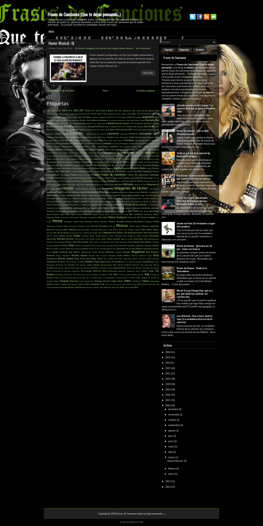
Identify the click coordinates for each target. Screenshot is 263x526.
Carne (94, 137)
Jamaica (62, 195)
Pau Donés (90, 239)
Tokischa (134, 274)
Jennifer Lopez (87, 195)
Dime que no (106, 156)
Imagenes (108, 188)
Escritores (95, 168)
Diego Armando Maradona (89, 156)
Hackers (53, 184)
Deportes (112, 152)
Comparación (65, 143)
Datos (145, 149)
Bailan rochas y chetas (63, 123)
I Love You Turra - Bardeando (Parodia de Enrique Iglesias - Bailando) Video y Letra (192, 201)
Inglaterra (51, 192)
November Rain (140, 232)
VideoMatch (136, 281)
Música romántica (150, 226)
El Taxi (57, 165)
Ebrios (115, 159)
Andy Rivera (67, 117)
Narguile (58, 229)
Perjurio (50, 242)
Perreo (62, 242)
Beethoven (59, 126)
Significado (148, 261)
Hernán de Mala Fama (104, 184)
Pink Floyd (114, 242)
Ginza (156, 178)
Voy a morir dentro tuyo (127, 284)
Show (108, 261)
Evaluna (155, 168)
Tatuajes (146, 268)
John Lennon (133, 195)
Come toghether (152, 140)
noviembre (173, 414)
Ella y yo (110, 165)
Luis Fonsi (133, 211)
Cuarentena (102, 146)
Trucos (50, 277)
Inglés (60, 192)
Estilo (149, 168)
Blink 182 (121, 126)
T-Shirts (128, 268)
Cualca (93, 146)
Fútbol (76, 177)
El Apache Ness (54, 162)
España (117, 168)
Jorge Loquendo (146, 195)
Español (125, 168)
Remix (58, 255)
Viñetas (57, 284)
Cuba (121, 146)
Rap (70, 252)
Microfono (139, 221)
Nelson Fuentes (91, 229)
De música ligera (66, 152)
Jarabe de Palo (74, 195)
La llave (152, 201)
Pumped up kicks (58, 248)
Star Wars (75, 268)
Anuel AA (130, 117)
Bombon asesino (86, 129)
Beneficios (69, 126)
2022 (167, 373)
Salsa (93, 258)
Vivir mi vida (110, 284)
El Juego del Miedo (135, 162)
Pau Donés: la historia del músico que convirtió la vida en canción (194, 177)
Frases (96, 174)
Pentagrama (153, 239)
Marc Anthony (135, 214)
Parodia (61, 238)
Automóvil (103, 120)
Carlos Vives (76, 137)
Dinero (114, 156)
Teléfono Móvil (99, 271)
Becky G (50, 126)
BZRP (129, 129)
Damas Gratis (122, 149)
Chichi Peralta (148, 137)
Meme (122, 48)
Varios (81, 281)
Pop (71, 245)
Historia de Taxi (139, 184)
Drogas (80, 159)
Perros (69, 242)
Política (64, 245)
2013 (59, 110)
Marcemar (148, 214)
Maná (101, 214)
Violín (87, 284)
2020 (167, 384)
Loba (153, 208)
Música (129, 48)
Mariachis (64, 217)
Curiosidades (82, 149)
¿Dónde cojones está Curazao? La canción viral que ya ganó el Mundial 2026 (196, 108)
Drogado (73, 159)
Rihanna (134, 255)
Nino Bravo (147, 229)
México (112, 221)
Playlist (50, 245)
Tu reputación (109, 277)
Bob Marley (149, 126)
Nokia (100, 232)
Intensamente (134, 192)
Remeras (51, 255)
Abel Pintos (136, 110)
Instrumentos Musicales (97, 192)
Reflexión (110, 252)
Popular (169, 50)
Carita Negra (64, 137)
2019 (167, 389)
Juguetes (127, 198)
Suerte (94, 267)
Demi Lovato (93, 152)
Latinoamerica (80, 208)
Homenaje (51, 188)
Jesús (96, 195)
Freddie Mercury (54, 177)
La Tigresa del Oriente (98, 204)
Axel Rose (130, 120)
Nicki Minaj (113, 229)
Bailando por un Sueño (92, 123)
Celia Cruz (101, 137)
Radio (139, 248)
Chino (62, 140)
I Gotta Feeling (81, 188)
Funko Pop (67, 178)
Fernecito (121, 171)
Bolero (75, 129)
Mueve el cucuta (70, 226)
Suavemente (85, 268)
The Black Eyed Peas (63, 274)
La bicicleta (104, 201)
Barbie (133, 123)
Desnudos (140, 152)
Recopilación (86, 252)
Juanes (98, 198)
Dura (107, 159)
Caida (156, 129)
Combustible (140, 140)
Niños (156, 229)
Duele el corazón (92, 159)
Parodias (70, 238)
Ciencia (90, 140)
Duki (103, 159)
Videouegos (154, 281)
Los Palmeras (72, 211)
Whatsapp (64, 287)
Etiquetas (184, 50)
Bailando (77, 123)
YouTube (134, 287)
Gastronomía (118, 178)
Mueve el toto (84, 226)
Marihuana (74, 217)
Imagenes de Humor (96, 48)
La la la (144, 201)
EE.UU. (143, 159)
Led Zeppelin (92, 208)
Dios (120, 156)
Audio (83, 120)
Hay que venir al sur (76, 184)
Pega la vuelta (127, 239)
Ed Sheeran (124, 159)
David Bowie (52, 152)
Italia (49, 195)
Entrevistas (76, 168)
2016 (75, 110)
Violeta (80, 284)
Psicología (148, 245)
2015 (70, 110)
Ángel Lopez (77, 117)
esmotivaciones (107, 168)
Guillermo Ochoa (100, 181)
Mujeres (95, 226)
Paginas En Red (136, 522)
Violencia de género (69, 284)
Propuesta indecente (135, 245)
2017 (81, 110)
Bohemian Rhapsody (63, 129)
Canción (76, 133)
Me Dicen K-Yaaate (146, 217)
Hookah (59, 188)
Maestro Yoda (58, 214)
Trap (146, 274)
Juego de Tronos (107, 198)
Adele (157, 110)
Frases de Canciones (113, 174)
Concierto (89, 143)
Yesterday (107, 287)
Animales (87, 117)
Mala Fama (70, 214)
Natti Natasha (69, 229)
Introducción (154, 192)
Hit (157, 184)
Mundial (103, 226)
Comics (49, 143)
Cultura (146, 146)
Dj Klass (143, 156)
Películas (138, 238)
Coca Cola (113, 140)
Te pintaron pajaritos (70, 271)
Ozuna (118, 235)
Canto (49, 137)
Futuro (82, 177)
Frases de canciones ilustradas (143, 174)
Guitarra (111, 181)
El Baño (107, 162)
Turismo (119, 277)
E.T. (111, 159)
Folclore (156, 171)
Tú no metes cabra (94, 277)
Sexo (82, 261)
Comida (56, 143)
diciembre (173, 409)
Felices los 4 (109, 171)
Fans (90, 171)
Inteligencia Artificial (119, 192)
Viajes (120, 281)
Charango (124, 137)
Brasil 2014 (115, 129)
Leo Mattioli (104, 208)
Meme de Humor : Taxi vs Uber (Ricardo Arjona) (193, 132)
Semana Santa (145, 258)
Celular (109, 137)
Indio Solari (154, 188)
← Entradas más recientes (61, 90)
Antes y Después (99, 117)
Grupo (68, 181)
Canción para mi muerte (95, 134)
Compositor (78, 143)
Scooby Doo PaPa (115, 258)
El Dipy (123, 162)
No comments (143, 48)
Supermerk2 (119, 267)
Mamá (95, 214)
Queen (85, 248)
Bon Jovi (97, 129)
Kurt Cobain (112, 48)
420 (115, 110)
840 (119, 110)
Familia (75, 171)
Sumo (110, 268)
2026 (103, 110)
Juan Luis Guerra (59, 198)
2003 (49, 110)
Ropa (76, 258)
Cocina (120, 140)
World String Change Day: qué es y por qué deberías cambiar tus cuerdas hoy (195, 293)
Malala (79, 214)
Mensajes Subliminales (74, 221)
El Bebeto (115, 162)
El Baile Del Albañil (82, 162)
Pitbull (137, 242)
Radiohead (146, 248)
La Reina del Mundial (68, 204)
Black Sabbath (111, 126)
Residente (66, 255)
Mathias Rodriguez (117, 217)
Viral (102, 284)
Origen (77, 235)
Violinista (94, 284)
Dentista (104, 152)
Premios (77, 245)
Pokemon (57, 245)
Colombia (129, 140)
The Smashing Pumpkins (96, 274)
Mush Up (111, 226)
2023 (92, 110)
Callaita (50, 134)
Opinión (69, 236)
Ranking (64, 252)
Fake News (65, 171)
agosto (172, 430)
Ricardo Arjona (79, 255)
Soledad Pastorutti (132, 265)
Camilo (66, 133)
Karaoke (145, 198)
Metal (96, 221)
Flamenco (147, 171)
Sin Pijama (81, 265)
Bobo (157, 126)
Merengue (89, 221)
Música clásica (135, 226)
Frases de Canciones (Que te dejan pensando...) (84, 14)
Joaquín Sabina (120, 195)
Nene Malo (102, 229)
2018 (87, 110)
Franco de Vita (83, 175)
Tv (128, 277)
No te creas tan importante (80, 232)
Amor (134, 113)
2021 (167, 378)
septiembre (174, 425)
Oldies (62, 235)
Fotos (74, 174)
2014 (64, 110)
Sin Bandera (69, 265)
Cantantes (145, 133)
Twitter (133, 277)
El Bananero (97, 162)
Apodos (139, 117)
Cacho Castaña (148, 129)
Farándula (98, 171)
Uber (138, 277)
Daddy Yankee (96, 149)
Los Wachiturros (120, 211)
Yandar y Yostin (93, 287)
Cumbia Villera (54, 149)
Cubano (127, 146)
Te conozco (56, 271)
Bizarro (101, 126)
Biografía (92, 126)
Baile (105, 123)
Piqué (130, 242)
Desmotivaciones (126, 152)
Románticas (52, 258)
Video (127, 281)
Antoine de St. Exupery (116, 117)
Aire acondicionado (82, 113)
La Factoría (135, 201)
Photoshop (83, 242)
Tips (115, 274)
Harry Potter (62, 184)
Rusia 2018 (85, 258)
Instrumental (78, 192)
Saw (105, 258)
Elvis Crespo (129, 165)
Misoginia (149, 221)
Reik (148, 252)
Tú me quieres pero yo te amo (73, 277)
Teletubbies (112, 271)
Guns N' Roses (136, 181)
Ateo (69, 120)
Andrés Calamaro (54, 117)
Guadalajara (76, 181)
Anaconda (155, 113)
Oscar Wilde (95, 236)
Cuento (134, 146)
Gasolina (108, 178)
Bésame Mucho (81, 126)
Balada (111, 123)
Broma (124, 129)
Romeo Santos (65, 258)
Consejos (107, 143)
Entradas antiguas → (147, 90)
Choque (76, 140)
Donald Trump (58, 159)
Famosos (83, 171)
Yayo (101, 287)
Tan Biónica (137, 268)
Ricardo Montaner (108, 255)
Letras (122, 208)
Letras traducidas (132, 208)
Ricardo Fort (94, 255)
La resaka (82, 204)
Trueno (56, 277)
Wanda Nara (147, 284)
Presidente (85, 245)
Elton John (119, 165)
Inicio (51, 31)
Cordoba (57, 146)
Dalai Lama (110, 149)
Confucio (98, 143)
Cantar (156, 133)
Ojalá (55, 236)
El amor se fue (153, 159)
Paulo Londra (113, 238)
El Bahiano (67, 162)
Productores (113, 245)
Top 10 (140, 274)
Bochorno (50, 129)
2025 (98, 110)
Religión (155, 252)
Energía (146, 165)
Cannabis (124, 134)
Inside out (67, 192)
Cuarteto (113, 146)
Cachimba (137, 129)
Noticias (107, 232)
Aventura (121, 120)
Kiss (65, 201)
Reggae (126, 252)
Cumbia (155, 146)
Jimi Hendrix (103, 195)
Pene (146, 239)
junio (170, 441)
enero (171, 473)
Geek (132, 178)
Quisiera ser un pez (126, 248)
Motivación (51, 226)
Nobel (95, 232)
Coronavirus (67, 146)
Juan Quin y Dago (86, 198)
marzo (171, 457)
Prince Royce (96, 245)
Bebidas (156, 123)
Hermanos (90, 184)
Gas (102, 178)
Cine (95, 140)
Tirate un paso (124, 274)
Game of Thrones (94, 178)
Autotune (113, 120)
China (56, 140)
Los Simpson (106, 211)
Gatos (126, 177)
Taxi (151, 268)
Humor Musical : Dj (61, 43)
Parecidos (51, 238)
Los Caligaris (61, 211)
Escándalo (85, 168)
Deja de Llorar (81, 152)
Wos (84, 287)
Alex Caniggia (108, 113)
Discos (125, 155)
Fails (57, 171)
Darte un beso (136, 149)
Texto (144, 271)
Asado (57, 120)
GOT (62, 181)
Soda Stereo (118, 265)
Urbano (56, 281)
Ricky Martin (123, 255)
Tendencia (131, 271)
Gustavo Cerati (150, 181)
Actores (151, 110)
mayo (171, 446)
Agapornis (59, 113)
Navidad (80, 229)
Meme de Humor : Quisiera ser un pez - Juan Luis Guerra (194, 247)
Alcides (93, 113)
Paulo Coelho (101, 239)
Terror (138, 271)
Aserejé (63, 120)
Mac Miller (143, 211)
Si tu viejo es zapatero (133, 261)
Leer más (148, 72)
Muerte (59, 226)
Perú (75, 242)
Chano (116, 137)
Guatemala (87, 181)
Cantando (133, 133)
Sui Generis (102, 268)
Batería (140, 123)
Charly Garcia (135, 137)
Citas (100, 140)
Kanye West (137, 198)
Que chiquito (76, 248)
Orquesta (85, 236)
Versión (106, 281)
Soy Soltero (154, 265)
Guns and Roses (122, 181)
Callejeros (58, 134)
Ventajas (98, 281)
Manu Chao (110, 214)
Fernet (129, 171)
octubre (172, 419)
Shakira (89, 261)
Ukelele (144, 277)
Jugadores (119, 198)
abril (170, 452)
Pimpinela (105, 242)
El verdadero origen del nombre (77, 165)
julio (170, 435)
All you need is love (123, 113)
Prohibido (122, 245)
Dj (76, 48)
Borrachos (105, 129)
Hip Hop (118, 184)
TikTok (109, 274)
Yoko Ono (124, 287)
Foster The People (62, 175)
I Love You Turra (94, 188)
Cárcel (55, 137)
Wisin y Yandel (75, 287)
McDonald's (132, 217)
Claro (106, 140)
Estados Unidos (138, 168)
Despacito (149, 152)
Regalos (119, 252)
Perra (56, 242)
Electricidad (99, 165)
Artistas (50, 120)
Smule (96, 264)
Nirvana (50, 232)
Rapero (76, 252)
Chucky (83, 140)
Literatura (145, 208)
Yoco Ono (115, 287)
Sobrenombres (106, 265)
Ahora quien (69, 113)
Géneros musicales (144, 177)
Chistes (69, 140)
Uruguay (64, 281)
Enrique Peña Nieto (63, 168)
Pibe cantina (94, 242)
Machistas (154, 211)
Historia (128, 184)
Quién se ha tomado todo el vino (102, 248)
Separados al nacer (56, 261)
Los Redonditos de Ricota (89, 211)
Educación (135, 159)
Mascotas (102, 217)
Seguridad (127, 258)
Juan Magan (73, 198)
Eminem (138, 165)
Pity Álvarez (146, 242)
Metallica (104, 221)
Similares (59, 265)
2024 (167, 362)
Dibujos (73, 155)
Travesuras (154, 274)
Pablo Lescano (142, 236)
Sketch (89, 265)
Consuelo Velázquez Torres (123, 143)
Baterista (148, 123)
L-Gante (83, 201)
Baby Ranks (140, 120)
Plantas (156, 242)
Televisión (122, 271)
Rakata (55, 252)
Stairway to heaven (62, 268)
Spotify (50, 267)
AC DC (144, 110)
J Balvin (55, 195)
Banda (119, 123)
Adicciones (51, 113)
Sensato (155, 258)
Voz (139, 284)
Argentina (148, 117)
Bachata (150, 120)
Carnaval (87, 137)
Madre (49, 214)
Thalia (151, 271)
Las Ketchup (60, 208)
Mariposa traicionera (88, 217)
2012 (54, 110)
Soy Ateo (144, 265)
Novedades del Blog (122, 232)
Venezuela (89, 281)
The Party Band (79, 274)
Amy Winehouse (143, 113)
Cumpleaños (69, 149)
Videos (145, 281)
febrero (172, 468)
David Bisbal (153, 149)
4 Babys (109, 110)
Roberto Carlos (145, 255)
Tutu (124, 277)
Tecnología (86, 271)
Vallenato (73, 281)
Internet (144, 192)
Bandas (126, 123)
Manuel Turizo (122, 214)
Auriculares (92, 120)
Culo (140, 146)
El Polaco (147, 162)
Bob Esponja (138, 126)
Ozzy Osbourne (129, 236)
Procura (105, 245)
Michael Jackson (125, 221)
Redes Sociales (98, 252)
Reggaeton (138, 252)
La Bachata (93, 201)
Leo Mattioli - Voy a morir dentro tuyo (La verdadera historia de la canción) (194, 319)
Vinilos (50, 284)
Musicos (51, 229)
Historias (151, 184)
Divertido (133, 156)
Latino (69, 208)
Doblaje (151, 156)
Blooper (129, 126)
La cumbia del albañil (120, 201)
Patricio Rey (80, 239)
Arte (157, 117)
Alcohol (100, 113)
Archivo (200, 50)
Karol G (59, 201)
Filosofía (137, 171)
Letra (114, 208)
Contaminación (140, 143)
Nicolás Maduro (134, 229)
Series (68, 261)
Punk (67, 248)
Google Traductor (53, 181)
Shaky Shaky (99, 261)
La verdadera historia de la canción (128, 204)
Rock (156, 255)
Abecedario (126, 110)
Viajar (114, 281)
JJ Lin (111, 195)
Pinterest (123, 242)
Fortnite (50, 175)
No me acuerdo (61, 232)
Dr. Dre (67, 159)
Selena (135, 258)
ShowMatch (117, 261)
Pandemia (154, 235)
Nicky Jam (123, 229)
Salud (100, 258)
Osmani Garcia (107, 236)
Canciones (113, 133)
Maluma (87, 214)
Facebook (50, 171)
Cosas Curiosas (81, 146)
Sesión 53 (75, 261)
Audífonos (75, 120)
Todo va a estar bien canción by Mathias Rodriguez (193, 155)
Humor (81, 48)
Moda (156, 221)
